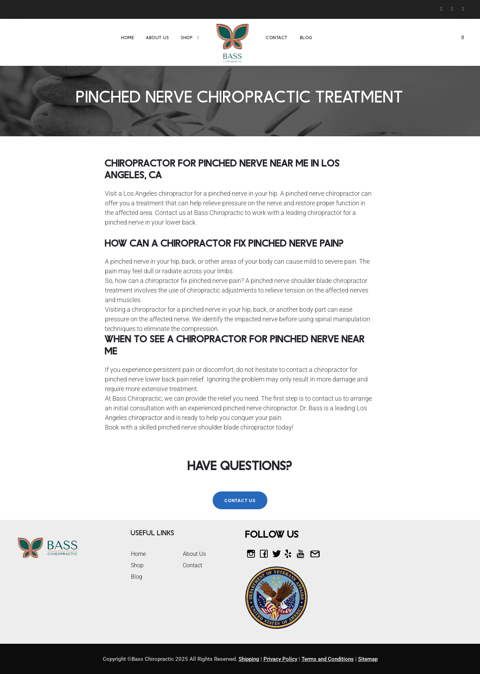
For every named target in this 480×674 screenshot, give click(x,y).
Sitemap (368, 659)
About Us (157, 37)
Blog (306, 37)
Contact (277, 37)
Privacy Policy (280, 659)
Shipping (249, 659)
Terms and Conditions (328, 659)
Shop (187, 37)
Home (127, 37)
